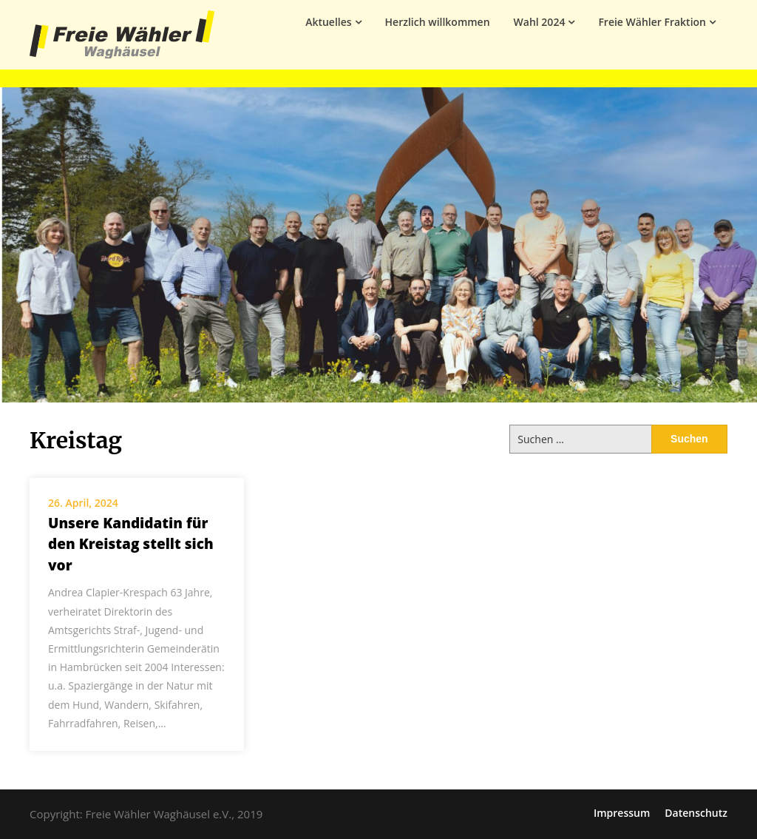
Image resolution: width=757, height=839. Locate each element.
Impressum (622, 813)
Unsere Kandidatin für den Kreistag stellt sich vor (131, 544)
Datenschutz (696, 813)
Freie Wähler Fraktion (652, 22)
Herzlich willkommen (437, 22)
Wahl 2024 (540, 22)
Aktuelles (328, 22)
